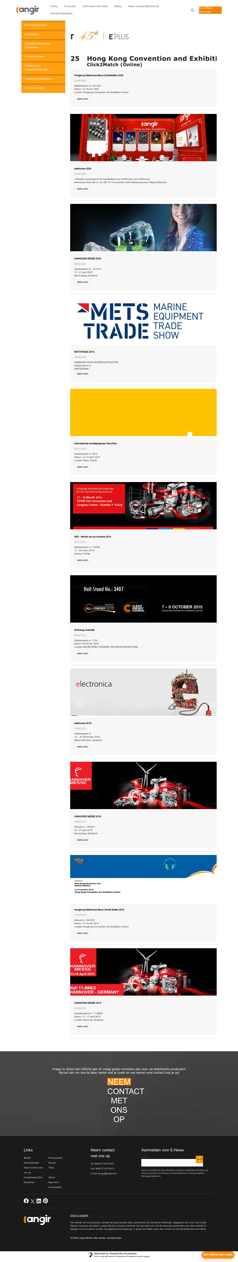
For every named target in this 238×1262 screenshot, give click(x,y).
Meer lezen (82, 99)
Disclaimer (29, 1182)
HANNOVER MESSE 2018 (87, 817)
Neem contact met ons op (119, 1082)
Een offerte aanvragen (205, 10)
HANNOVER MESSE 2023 (87, 259)
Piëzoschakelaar (34, 56)
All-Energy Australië (84, 630)
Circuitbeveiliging (35, 88)
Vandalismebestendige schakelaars (38, 45)
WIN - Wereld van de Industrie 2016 (92, 537)
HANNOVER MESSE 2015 (87, 1003)
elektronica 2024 (82, 169)
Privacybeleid (55, 1158)
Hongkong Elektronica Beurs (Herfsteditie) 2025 (98, 76)
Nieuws (52, 1163)
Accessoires (32, 34)
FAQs (51, 1168)
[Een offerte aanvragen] (218, 1254)
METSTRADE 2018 (84, 352)
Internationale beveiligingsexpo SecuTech (95, 444)
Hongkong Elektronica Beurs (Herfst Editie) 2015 (99, 910)
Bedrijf (27, 1158)
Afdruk (51, 1178)
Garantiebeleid (31, 1163)
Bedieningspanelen (36, 25)
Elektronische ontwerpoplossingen (37, 68)
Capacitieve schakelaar (38, 79)
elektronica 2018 (82, 723)
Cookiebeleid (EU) (33, 1178)
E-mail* (172, 1161)
